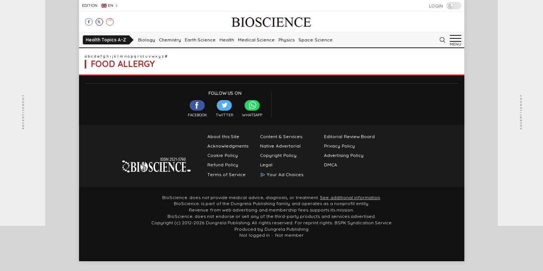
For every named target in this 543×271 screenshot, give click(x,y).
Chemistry (170, 40)
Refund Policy (222, 164)
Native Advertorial (280, 146)
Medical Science (256, 40)
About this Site (223, 136)
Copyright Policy (278, 155)
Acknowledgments (227, 146)
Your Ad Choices (285, 174)
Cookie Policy (222, 155)
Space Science (315, 40)
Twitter (224, 108)
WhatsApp (252, 108)
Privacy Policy (339, 146)
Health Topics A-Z (106, 40)
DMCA (330, 164)
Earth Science (200, 40)
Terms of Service (226, 174)
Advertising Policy (343, 155)
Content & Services (281, 136)
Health (226, 40)
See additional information (350, 197)
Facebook (197, 108)
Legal (266, 164)
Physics (286, 40)
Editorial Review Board (349, 136)
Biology (146, 40)
